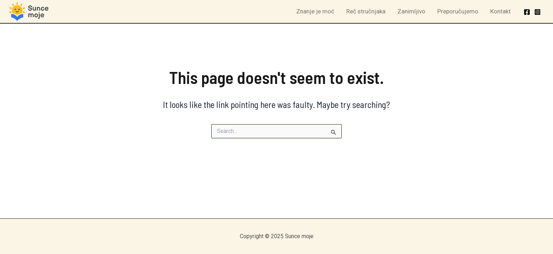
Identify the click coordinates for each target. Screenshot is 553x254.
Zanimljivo (411, 11)
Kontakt (500, 11)
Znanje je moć (315, 11)
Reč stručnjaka (365, 11)
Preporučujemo (457, 11)
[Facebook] (527, 12)
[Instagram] (537, 12)
